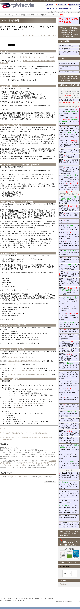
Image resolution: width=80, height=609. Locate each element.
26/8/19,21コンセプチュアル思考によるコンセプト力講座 (69, 433)
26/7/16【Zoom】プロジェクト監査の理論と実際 (69, 350)
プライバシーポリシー (9, 598)
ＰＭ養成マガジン (69, 49)
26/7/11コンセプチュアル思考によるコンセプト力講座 (69, 324)
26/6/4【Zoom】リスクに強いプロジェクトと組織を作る (69, 215)
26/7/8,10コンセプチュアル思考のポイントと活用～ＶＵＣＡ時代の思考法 (69, 316)
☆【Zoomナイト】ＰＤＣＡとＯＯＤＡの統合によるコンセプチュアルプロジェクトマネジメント (69, 494)
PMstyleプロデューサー (69, 63)
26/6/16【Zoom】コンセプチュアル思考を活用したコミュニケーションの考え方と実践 (69, 244)
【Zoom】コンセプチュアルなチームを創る (68, 501)
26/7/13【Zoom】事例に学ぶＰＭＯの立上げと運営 (69, 330)
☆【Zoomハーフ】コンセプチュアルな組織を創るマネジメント (69, 517)
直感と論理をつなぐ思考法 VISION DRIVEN (23, 361)
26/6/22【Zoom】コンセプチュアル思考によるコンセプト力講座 (69, 260)
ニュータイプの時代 (13, 357)
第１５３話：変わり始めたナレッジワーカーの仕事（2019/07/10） (25, 433)
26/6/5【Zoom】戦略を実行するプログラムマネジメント (69, 162)
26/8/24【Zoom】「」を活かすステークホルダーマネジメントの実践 (69, 448)
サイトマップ (19, 600)
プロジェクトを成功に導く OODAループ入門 (26, 370)
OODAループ (20, 407)
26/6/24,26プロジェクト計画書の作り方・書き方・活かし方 (69, 274)
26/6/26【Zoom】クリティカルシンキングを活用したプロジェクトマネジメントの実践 (69, 282)
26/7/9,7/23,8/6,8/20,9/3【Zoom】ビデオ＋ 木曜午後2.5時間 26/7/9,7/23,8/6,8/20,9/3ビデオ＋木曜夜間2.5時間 (69, 116)
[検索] (69, 573)
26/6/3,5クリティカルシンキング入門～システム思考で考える (69, 208)
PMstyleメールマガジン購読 (17, 476)
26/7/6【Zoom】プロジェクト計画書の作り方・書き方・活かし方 (68, 308)
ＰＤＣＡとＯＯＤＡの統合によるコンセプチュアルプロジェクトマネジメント (69, 485)
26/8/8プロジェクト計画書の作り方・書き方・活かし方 (69, 414)
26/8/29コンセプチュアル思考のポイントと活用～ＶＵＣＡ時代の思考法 (69, 464)
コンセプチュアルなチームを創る (68, 506)
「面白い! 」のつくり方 (13, 364)
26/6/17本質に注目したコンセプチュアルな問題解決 (69, 252)
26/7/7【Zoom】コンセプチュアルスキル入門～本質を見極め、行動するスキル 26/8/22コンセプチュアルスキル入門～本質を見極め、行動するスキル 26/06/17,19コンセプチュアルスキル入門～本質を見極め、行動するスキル (69, 137)
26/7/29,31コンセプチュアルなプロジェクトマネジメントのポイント (69, 391)
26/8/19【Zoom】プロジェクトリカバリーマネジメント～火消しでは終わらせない (69, 426)
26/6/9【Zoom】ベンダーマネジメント (69, 221)
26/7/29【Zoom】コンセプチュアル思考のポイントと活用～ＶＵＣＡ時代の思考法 (69, 383)
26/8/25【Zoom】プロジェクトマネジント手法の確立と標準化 (69, 456)
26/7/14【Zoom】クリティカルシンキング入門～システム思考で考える (69, 337)
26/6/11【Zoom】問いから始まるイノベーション (69, 151)
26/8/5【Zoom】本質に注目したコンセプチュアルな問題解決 (69, 406)
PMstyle (18, 5)
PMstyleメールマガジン (69, 46)
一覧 (3, 429)
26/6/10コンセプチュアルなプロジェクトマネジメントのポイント (69, 227)
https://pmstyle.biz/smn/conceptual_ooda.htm (29, 403)
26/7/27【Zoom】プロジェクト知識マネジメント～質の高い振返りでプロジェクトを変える (69, 375)
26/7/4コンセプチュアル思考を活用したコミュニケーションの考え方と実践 (69, 300)
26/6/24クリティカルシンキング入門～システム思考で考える (69, 267)
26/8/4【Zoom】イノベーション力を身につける (68, 156)
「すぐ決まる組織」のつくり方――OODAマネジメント (28, 374)
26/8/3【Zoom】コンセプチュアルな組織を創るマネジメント (69, 399)
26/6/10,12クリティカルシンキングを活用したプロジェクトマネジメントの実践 (69, 235)
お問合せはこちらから (66, 100)
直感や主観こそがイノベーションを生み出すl (38, 57)
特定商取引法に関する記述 (30, 598)
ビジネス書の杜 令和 (69, 72)
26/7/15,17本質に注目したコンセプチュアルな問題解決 (69, 344)
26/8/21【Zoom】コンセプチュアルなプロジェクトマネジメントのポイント (69, 440)
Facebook (63, 584)
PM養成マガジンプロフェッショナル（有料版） (33, 463)
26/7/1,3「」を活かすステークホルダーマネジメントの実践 (69, 291)
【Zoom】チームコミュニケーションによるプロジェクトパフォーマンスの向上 (69, 525)
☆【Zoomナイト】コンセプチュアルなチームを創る (68, 511)
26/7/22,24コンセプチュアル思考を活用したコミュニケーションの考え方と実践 (69, 357)
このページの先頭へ (50, 482)
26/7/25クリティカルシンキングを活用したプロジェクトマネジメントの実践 (69, 366)
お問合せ (8, 600)
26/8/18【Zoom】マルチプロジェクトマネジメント (69, 420)
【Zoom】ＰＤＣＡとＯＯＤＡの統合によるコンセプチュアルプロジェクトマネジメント (69, 476)
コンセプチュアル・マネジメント (69, 53)
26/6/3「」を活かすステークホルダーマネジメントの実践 (69, 200)
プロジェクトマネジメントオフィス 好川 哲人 (39, 35)
